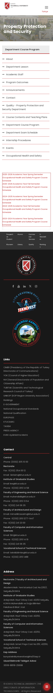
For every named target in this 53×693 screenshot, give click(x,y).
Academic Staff (14, 74)
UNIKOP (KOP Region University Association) (26, 395)
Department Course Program (22, 125)
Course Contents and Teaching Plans (26, 117)
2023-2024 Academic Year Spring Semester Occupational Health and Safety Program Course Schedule (24, 221)
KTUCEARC (9, 421)
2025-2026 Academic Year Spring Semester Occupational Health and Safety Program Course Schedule (24, 177)
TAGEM (7, 426)
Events (10, 148)
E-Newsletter (43, 236)
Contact (10, 97)
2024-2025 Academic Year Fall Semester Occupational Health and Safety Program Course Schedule (24, 209)
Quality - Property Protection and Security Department (23, 107)
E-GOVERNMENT (12, 404)
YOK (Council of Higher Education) (21, 375)
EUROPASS (9, 417)
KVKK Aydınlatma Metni (16, 434)
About (9, 59)
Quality (31, 244)
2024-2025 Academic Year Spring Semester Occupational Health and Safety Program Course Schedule (24, 199)
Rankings (8, 400)
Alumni (20, 234)
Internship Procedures (18, 140)
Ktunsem (9, 244)
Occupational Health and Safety (24, 155)
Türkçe (45, 11)
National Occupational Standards (21, 408)
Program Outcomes (17, 82)
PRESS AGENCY (11, 430)
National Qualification (15, 413)
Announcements (15, 90)
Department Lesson (17, 66)
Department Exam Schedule (22, 132)
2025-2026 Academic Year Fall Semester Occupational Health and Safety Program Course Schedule (24, 186)
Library (20, 244)
